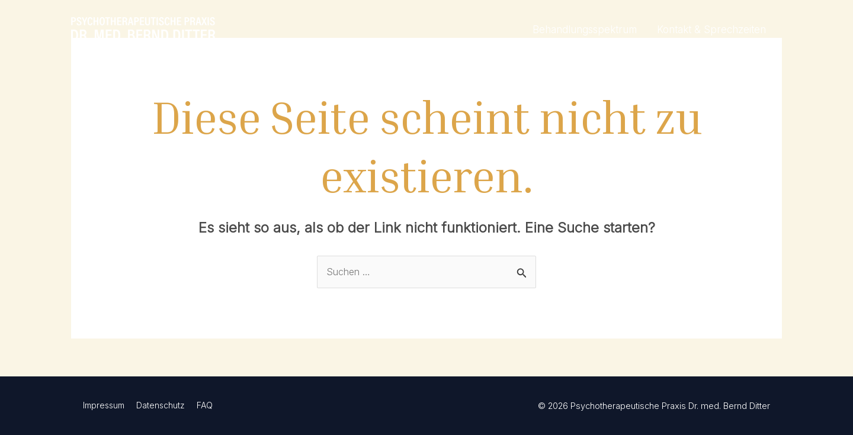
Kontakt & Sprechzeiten (711, 30)
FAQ (205, 405)
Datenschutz (160, 405)
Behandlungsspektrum (585, 30)
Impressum (103, 405)
